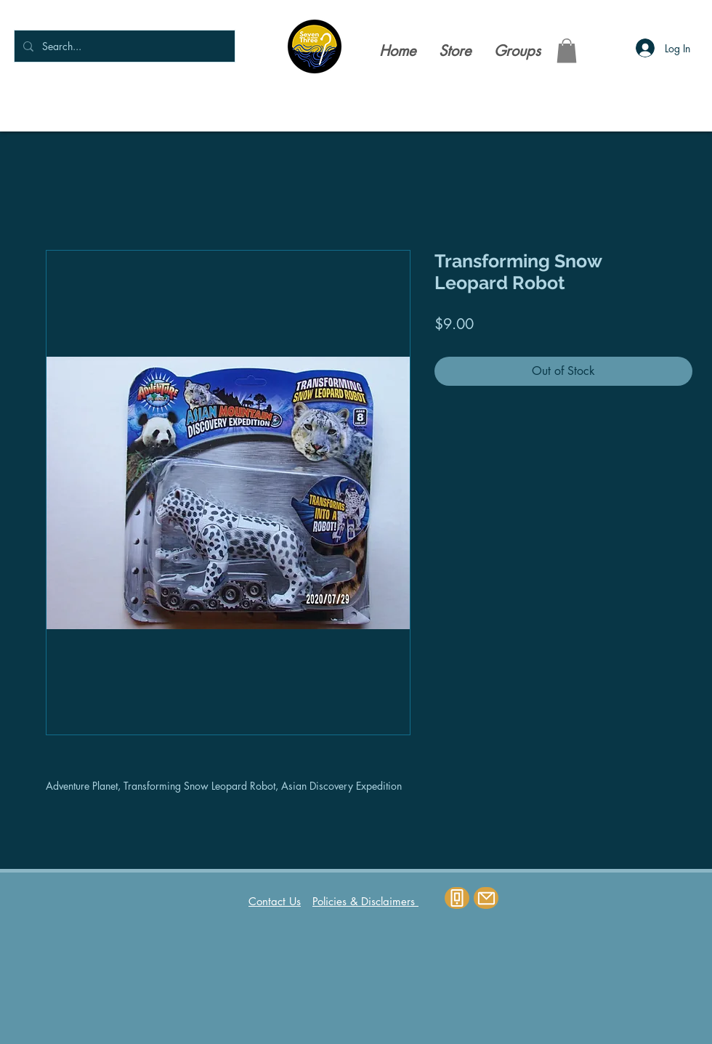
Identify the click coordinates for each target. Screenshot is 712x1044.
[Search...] (123, 46)
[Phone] (457, 898)
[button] (567, 50)
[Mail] (486, 898)
